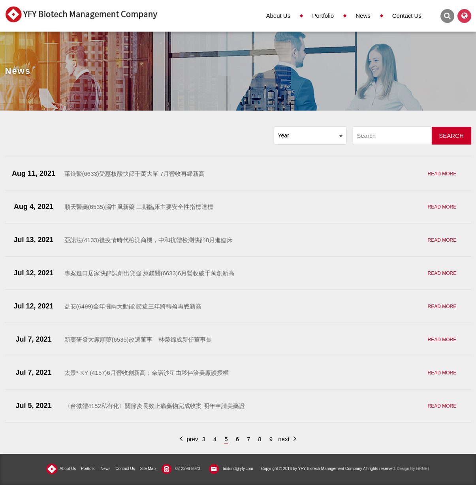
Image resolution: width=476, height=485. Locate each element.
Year (310, 135)
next (287, 438)
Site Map (148, 468)
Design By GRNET (413, 468)
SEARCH (451, 135)
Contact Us (406, 15)
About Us (278, 15)
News (363, 15)
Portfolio (323, 15)
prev (189, 438)
